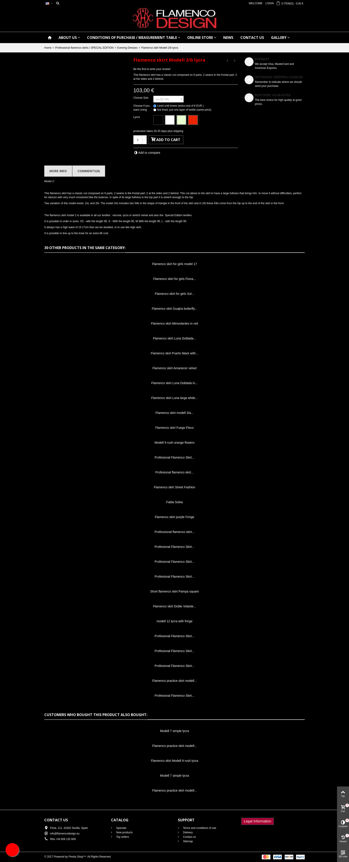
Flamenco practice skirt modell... (174, 680)
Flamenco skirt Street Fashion (174, 487)
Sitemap (187, 841)
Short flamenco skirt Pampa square (174, 591)
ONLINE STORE (200, 37)
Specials (121, 828)
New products (124, 832)
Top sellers (122, 836)
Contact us (189, 836)
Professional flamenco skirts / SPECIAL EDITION (84, 47)
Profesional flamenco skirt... (174, 472)
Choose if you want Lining (141, 107)
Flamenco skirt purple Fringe (174, 517)
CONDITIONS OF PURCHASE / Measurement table (132, 37)
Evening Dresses (127, 47)
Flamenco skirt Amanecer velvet (174, 368)
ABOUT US (68, 37)
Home (47, 47)
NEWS (228, 37)
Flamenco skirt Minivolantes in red (174, 323)
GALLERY (278, 37)
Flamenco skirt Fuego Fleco (174, 427)
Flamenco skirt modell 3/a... (175, 413)
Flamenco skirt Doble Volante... (174, 606)
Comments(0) (88, 171)
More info (58, 171)
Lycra (136, 117)
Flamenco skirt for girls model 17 (174, 264)
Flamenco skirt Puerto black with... (174, 353)
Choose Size (141, 97)
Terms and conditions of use (199, 828)
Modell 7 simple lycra (174, 731)
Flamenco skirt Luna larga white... (174, 398)
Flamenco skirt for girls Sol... (174, 293)
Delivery (187, 832)
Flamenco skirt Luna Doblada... (174, 338)
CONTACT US (252, 37)
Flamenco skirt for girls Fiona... (174, 279)
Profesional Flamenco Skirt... (175, 457)
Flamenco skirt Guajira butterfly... (174, 308)
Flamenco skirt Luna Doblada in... (174, 383)
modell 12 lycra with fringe (174, 621)
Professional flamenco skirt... (175, 532)
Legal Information (257, 821)
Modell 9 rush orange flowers (174, 442)
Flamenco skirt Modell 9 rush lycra (174, 760)
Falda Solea (174, 502)
